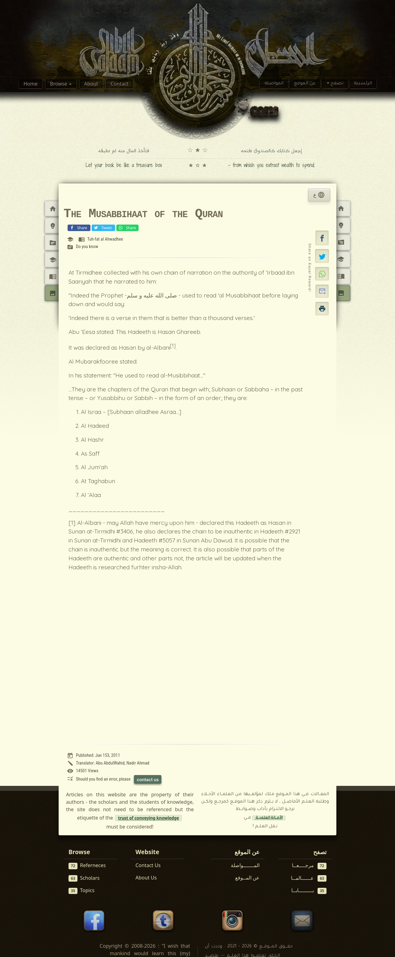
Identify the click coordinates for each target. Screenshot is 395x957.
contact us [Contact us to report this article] (148, 779)
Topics (81, 890)
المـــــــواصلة (245, 865)
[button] (322, 237)
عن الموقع (305, 83)
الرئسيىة (363, 83)
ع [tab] (319, 195)
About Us (146, 877)
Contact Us (147, 865)
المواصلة (274, 83)
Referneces (87, 865)
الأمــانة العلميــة (269, 818)
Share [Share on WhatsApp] (127, 227)
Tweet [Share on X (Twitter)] (103, 227)
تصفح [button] (336, 83)
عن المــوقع (247, 877)
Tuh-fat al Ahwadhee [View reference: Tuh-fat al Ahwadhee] (105, 239)
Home (30, 83)
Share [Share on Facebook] (78, 227)
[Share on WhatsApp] (322, 273)
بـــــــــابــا (309, 890)
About (91, 83)
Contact (119, 83)
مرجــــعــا (309, 865)
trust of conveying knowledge (148, 818)
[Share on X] (322, 256)
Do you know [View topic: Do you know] (87, 246)
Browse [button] (59, 83)
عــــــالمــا (309, 878)
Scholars (84, 878)
